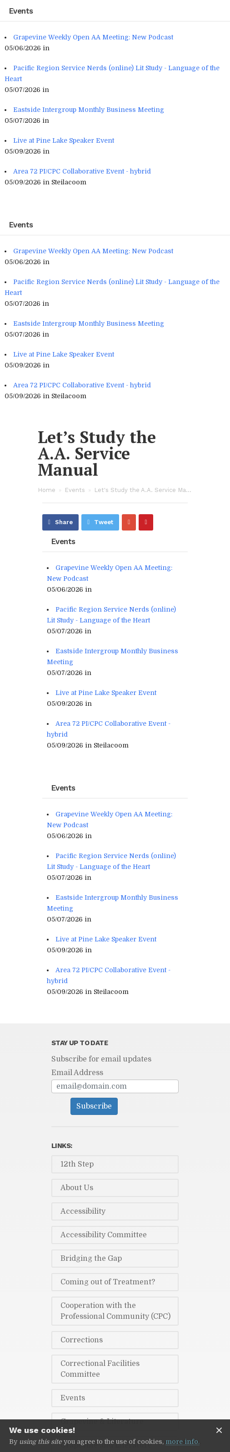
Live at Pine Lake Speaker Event (63, 140)
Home (46, 490)
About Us (76, 1188)
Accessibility (82, 1211)
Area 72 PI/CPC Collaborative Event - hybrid (82, 171)
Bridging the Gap (91, 1258)
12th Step (77, 1164)
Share (64, 522)
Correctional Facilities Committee (100, 1369)
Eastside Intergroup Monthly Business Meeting (88, 109)
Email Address (77, 1073)
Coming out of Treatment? (107, 1282)
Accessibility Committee (103, 1235)
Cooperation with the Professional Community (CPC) (115, 1311)
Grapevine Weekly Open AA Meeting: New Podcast (93, 37)
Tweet (103, 522)
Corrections (81, 1340)
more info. (182, 1441)
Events (75, 490)
